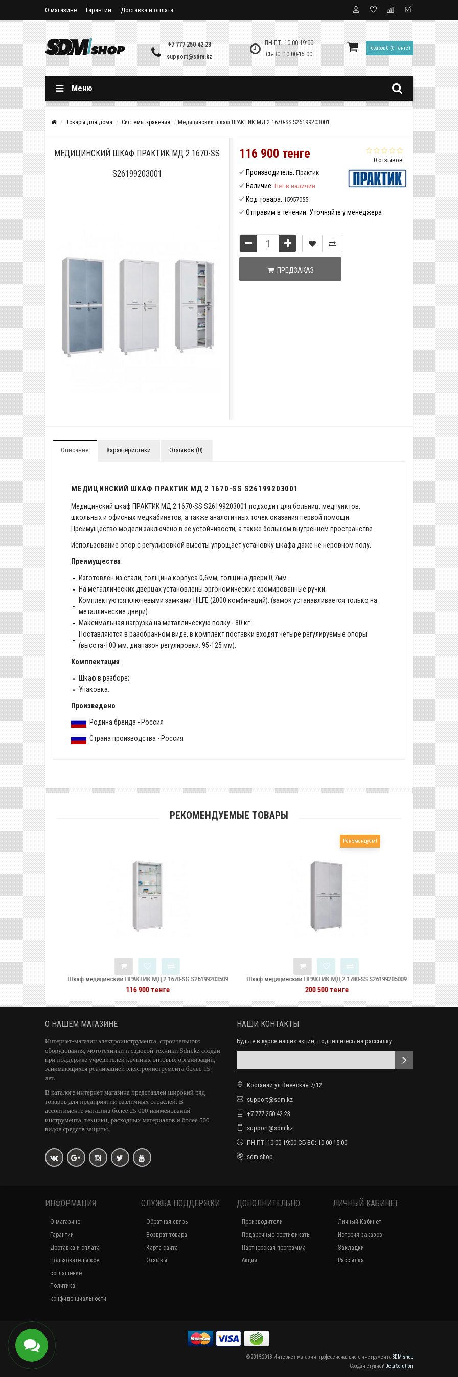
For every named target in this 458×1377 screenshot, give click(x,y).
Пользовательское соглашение (74, 1267)
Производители (262, 1222)
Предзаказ (290, 270)
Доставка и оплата (147, 10)
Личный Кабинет (359, 1222)
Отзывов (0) (186, 450)
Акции (249, 1260)
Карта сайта (162, 1247)
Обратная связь (167, 1222)
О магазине (61, 10)
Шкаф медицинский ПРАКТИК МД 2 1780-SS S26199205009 (350, 979)
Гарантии (98, 10)
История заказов (360, 1234)
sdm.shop (260, 1157)
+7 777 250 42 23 (189, 44)
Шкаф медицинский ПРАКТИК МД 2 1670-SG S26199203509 (171, 979)
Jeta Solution (399, 1366)
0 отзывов (388, 160)
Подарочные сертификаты (276, 1234)
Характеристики (128, 450)
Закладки (351, 1247)
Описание (74, 450)
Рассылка (351, 1260)
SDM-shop (403, 1357)
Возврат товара (166, 1234)
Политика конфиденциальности (78, 1292)
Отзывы (156, 1260)
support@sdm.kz (189, 56)
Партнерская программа (274, 1247)
